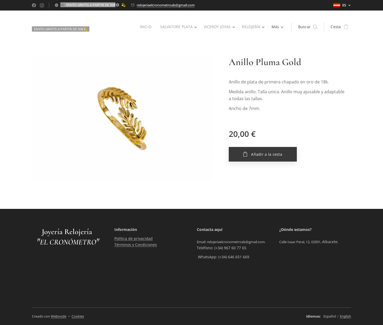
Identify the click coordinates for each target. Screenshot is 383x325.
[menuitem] (144, 26)
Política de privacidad (133, 238)
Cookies (78, 316)
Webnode (58, 316)
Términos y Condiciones (135, 244)
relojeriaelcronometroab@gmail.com (166, 5)
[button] (308, 26)
